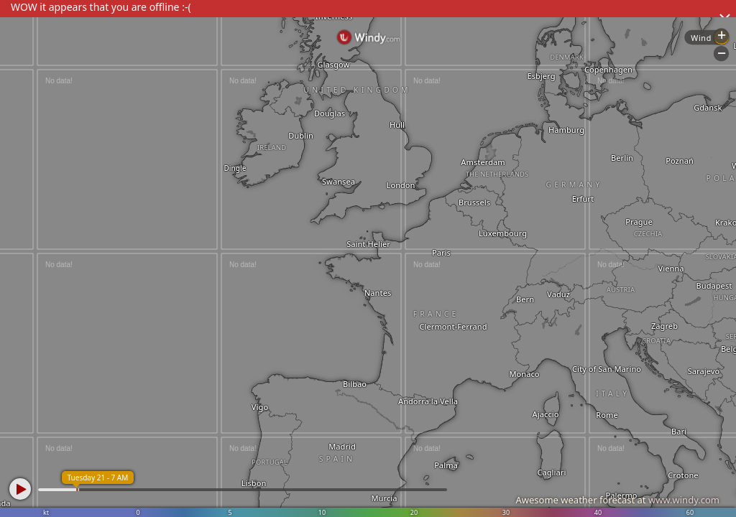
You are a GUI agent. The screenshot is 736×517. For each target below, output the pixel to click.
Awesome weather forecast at (617, 499)
